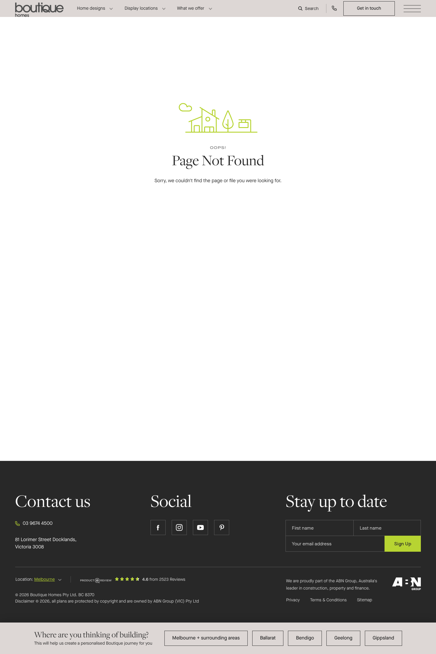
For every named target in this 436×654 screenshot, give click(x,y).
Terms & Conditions (328, 600)
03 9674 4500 (34, 523)
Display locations (140, 13)
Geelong (343, 638)
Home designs (91, 13)
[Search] (309, 13)
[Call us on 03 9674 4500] (334, 13)
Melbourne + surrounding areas (206, 638)
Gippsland (383, 638)
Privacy (293, 600)
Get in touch (369, 13)
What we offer (190, 13)
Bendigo (305, 638)
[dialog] (218, 638)
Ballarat (268, 638)
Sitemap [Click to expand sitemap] (364, 600)
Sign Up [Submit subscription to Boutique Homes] (402, 544)
